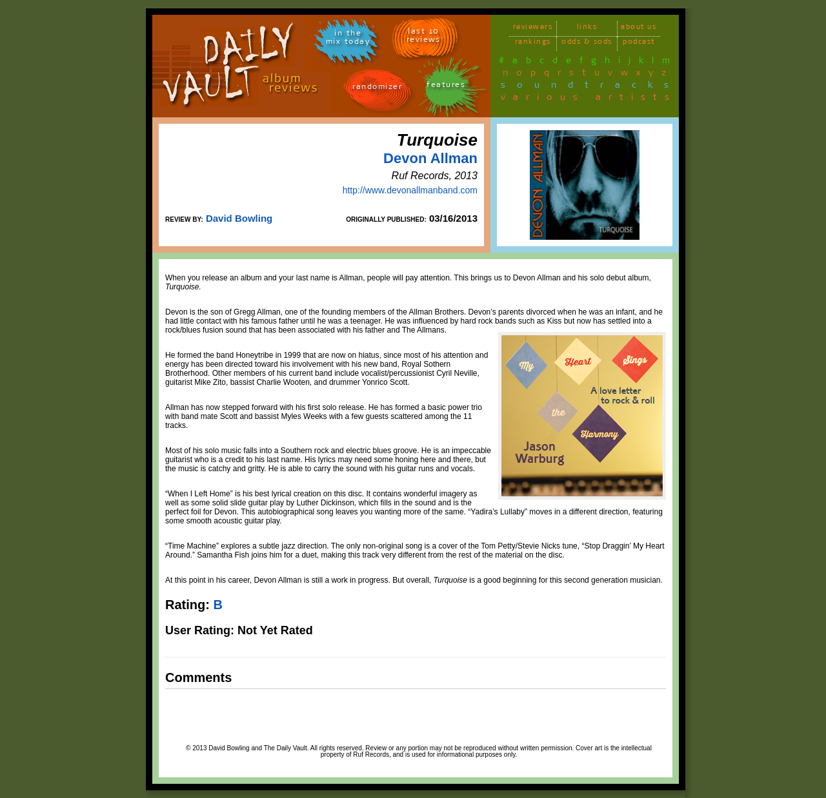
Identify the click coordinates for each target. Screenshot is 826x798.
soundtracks (590, 87)
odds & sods (586, 43)
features (446, 86)
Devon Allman (430, 158)
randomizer (377, 88)
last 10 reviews (424, 37)
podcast (639, 43)
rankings (533, 43)
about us (638, 28)
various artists (589, 99)
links (587, 28)
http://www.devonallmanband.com (410, 190)
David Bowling (239, 218)
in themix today (348, 39)
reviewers (533, 28)
